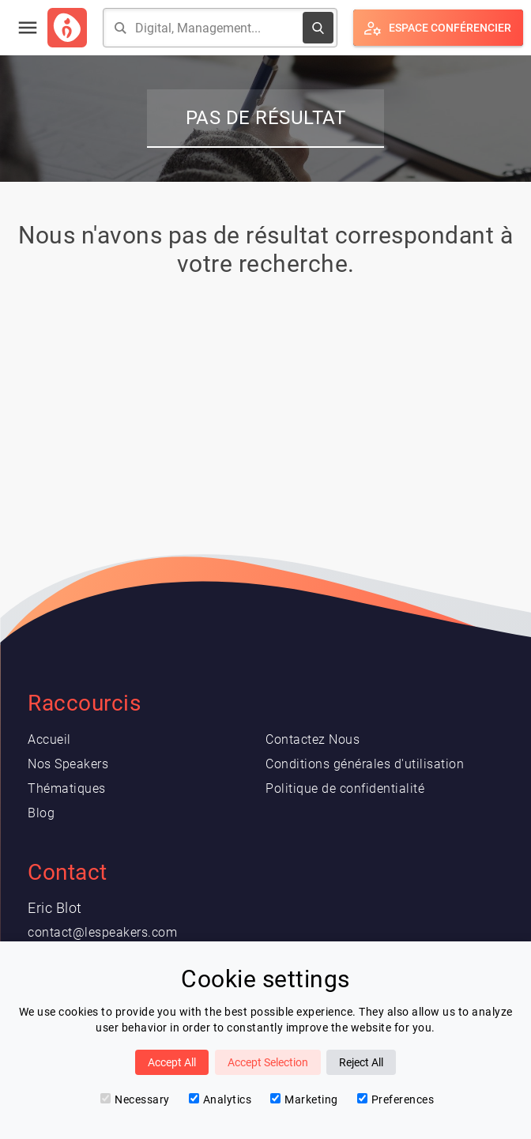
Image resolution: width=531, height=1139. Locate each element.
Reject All (361, 1062)
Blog (41, 812)
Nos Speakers (68, 763)
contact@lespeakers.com (102, 932)
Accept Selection (268, 1062)
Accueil (49, 739)
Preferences (396, 1099)
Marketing (304, 1099)
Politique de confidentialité (345, 788)
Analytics (220, 1099)
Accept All (172, 1062)
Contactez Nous (313, 739)
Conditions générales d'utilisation (365, 763)
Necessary (135, 1099)
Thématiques (67, 788)
